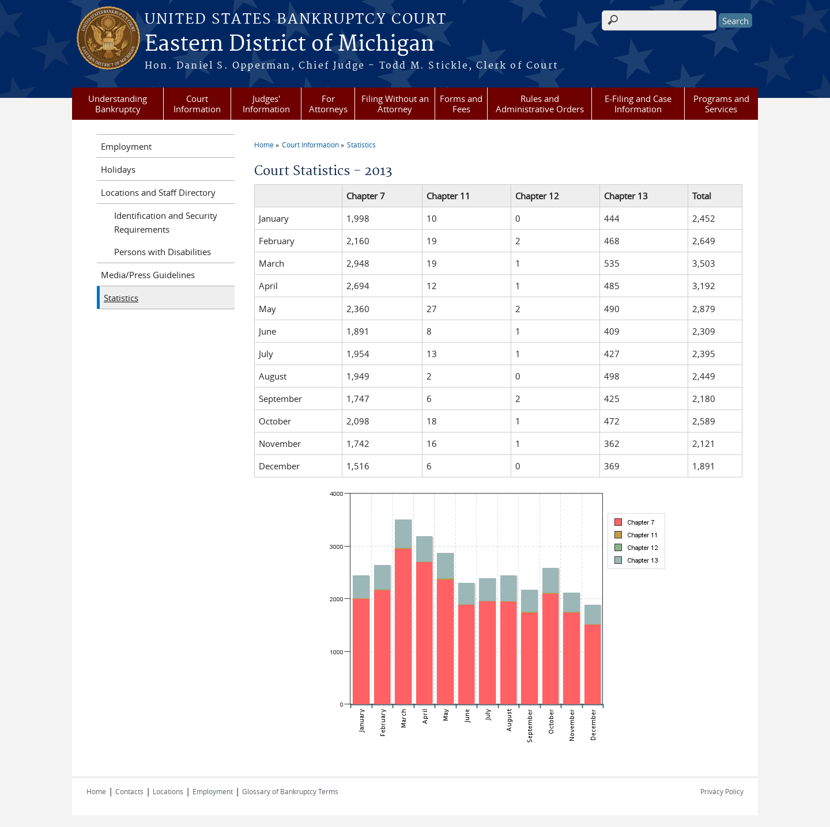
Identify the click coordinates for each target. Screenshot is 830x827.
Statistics (361, 144)
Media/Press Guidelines (148, 274)
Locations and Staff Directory (158, 192)
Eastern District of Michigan (290, 44)
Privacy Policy (722, 791)
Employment (126, 146)
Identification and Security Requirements (165, 222)
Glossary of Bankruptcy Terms (290, 791)
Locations (168, 791)
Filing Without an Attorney (395, 104)
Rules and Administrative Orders (540, 104)
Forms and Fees (461, 104)
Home (264, 144)
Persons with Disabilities (162, 251)
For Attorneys (328, 104)
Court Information (197, 104)
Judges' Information (266, 104)
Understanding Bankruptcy (117, 104)
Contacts (129, 791)
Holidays (118, 169)
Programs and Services (721, 104)
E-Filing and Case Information (638, 104)
